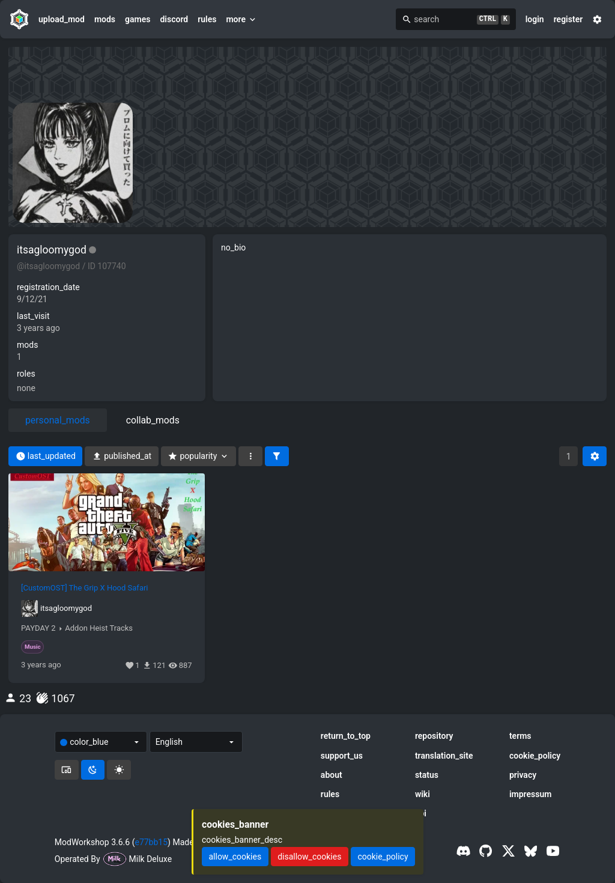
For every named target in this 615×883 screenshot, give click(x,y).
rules (207, 19)
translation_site (444, 755)
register (568, 19)
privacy (522, 775)
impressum (530, 794)
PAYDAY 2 (38, 628)
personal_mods (57, 420)
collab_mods (153, 420)
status (426, 775)
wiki (422, 794)
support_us (342, 755)
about (331, 775)
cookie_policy (534, 755)
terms (520, 736)
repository (434, 736)
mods (104, 19)
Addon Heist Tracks (99, 628)
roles (26, 373)
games (137, 19)
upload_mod (61, 19)
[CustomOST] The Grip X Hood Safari (84, 588)
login (535, 19)
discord (174, 19)
